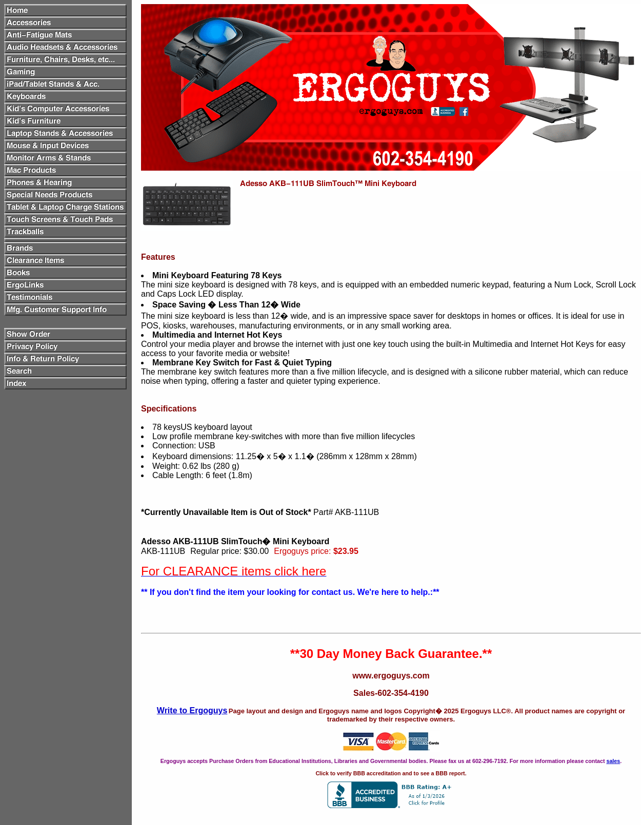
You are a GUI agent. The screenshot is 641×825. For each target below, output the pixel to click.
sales (613, 761)
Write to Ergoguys (192, 710)
